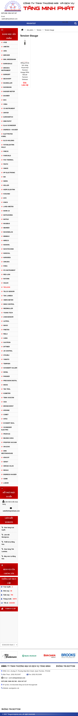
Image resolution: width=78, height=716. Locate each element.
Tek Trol (6, 389)
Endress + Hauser (10, 130)
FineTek (6, 330)
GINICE (5, 168)
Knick (5, 202)
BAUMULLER (7, 83)
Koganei (6, 194)
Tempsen (6, 363)
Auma (5, 338)
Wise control (8, 304)
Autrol (6, 321)
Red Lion (6, 274)
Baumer (6, 96)
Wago (5, 325)
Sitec (5, 419)
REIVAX (6, 470)
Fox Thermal (8, 160)
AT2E (5, 42)
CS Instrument (9, 108)
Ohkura (6, 262)
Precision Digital (10, 380)
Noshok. (6, 245)
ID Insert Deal (9, 423)
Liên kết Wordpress (5, 536)
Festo (5, 164)
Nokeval (6, 253)
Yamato (6, 359)
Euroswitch (8, 117)
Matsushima (8, 215)
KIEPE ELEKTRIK (9, 189)
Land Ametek (8, 206)
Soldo (5, 283)
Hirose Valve (8, 466)
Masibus (6, 223)
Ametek (6, 47)
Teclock (6, 287)
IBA (4, 177)
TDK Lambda (8, 296)
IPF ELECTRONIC (9, 172)
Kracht (6, 457)
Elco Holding (8, 140)
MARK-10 (6, 211)
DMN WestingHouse (7, 452)
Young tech (8, 313)
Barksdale (7, 64)
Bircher (6, 55)
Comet (5, 414)
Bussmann (7, 87)
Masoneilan (8, 232)
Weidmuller (8, 308)
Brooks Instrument (6, 69)
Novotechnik (8, 249)
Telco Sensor (9, 291)
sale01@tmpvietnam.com (9, 19)
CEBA (5, 104)
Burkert (6, 74)
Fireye (5, 151)
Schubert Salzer (10, 368)
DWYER (6, 113)
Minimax (6, 236)
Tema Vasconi (8, 397)
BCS (4, 100)
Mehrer (6, 228)
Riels (5, 334)
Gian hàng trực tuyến (8, 529)
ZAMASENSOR (8, 317)
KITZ (5, 198)
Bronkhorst (8, 406)
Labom (6, 483)
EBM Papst (7, 121)
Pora (5, 266)
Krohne (6, 410)
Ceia (5, 402)
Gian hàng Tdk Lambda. (8, 550)
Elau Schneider (9, 125)
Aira (5, 51)
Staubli (6, 355)
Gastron (6, 342)
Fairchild (7, 155)
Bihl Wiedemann (9, 59)
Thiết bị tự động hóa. (8, 543)
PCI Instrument (9, 270)
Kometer (6, 393)
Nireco (6, 240)
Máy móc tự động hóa (9, 557)
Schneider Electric (6, 429)
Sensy (5, 462)
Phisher (6, 376)
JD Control (8, 351)
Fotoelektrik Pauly (7, 146)
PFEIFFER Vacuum (10, 442)
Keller (6, 185)
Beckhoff (7, 79)
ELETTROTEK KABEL (7, 135)
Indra (5, 181)
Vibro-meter (8, 300)
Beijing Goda (8, 438)
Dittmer (6, 347)
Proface (6, 434)
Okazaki (6, 447)
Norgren (7, 257)
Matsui (6, 219)
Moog (5, 385)
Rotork (6, 279)
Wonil (5, 372)
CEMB (5, 479)
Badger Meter (9, 91)
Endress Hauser (9, 474)
